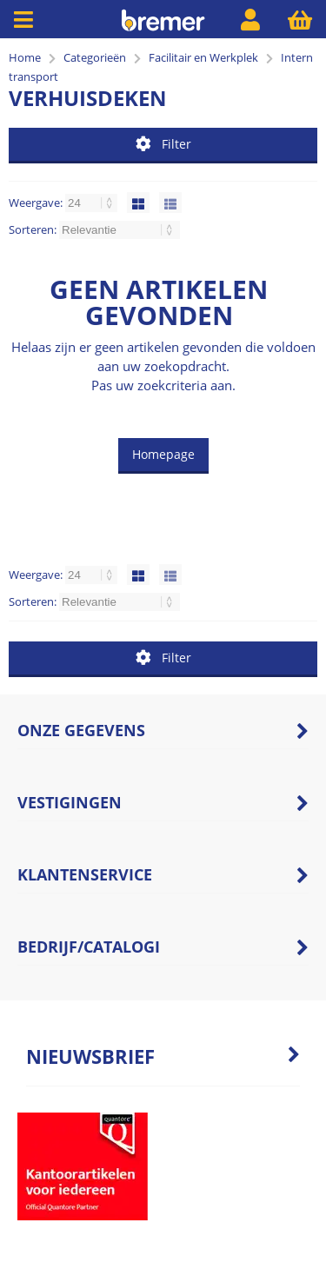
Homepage (163, 454)
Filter (163, 144)
